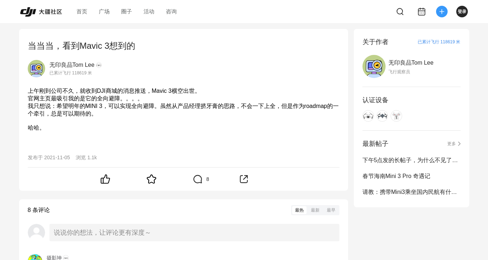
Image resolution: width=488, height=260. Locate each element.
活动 (149, 11)
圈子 (126, 11)
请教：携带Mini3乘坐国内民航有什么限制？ (411, 192)
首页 (81, 11)
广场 (104, 11)
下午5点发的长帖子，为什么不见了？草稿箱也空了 (411, 160)
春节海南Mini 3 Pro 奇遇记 (396, 176)
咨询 (171, 11)
